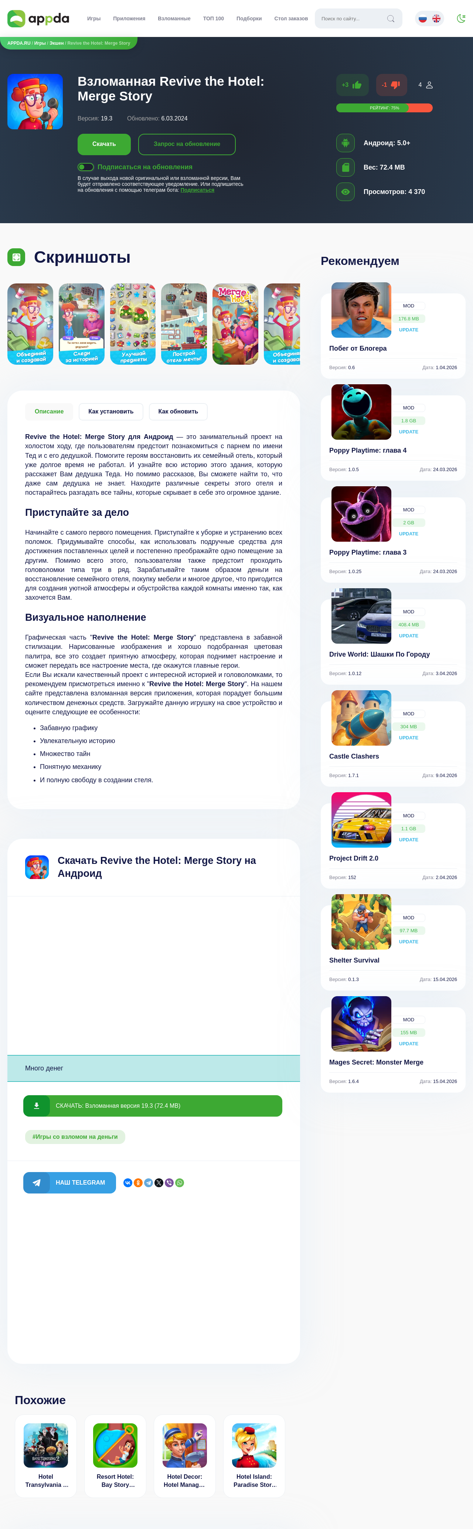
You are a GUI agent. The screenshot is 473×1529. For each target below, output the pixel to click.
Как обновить (178, 411)
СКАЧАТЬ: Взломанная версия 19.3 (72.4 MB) (118, 1106)
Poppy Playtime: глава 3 (367, 552)
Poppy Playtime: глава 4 (367, 450)
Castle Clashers (354, 756)
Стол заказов (291, 18)
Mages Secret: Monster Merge (376, 1062)
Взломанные (174, 18)
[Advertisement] (153, 975)
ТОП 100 (213, 18)
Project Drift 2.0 (353, 858)
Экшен (57, 43)
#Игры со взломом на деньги (75, 1137)
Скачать (104, 144)
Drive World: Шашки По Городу (379, 654)
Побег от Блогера (358, 348)
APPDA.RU (19, 43)
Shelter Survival (354, 960)
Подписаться (198, 190)
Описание (49, 411)
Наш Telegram (80, 1182)
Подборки (249, 18)
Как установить (110, 411)
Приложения (129, 18)
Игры (94, 18)
